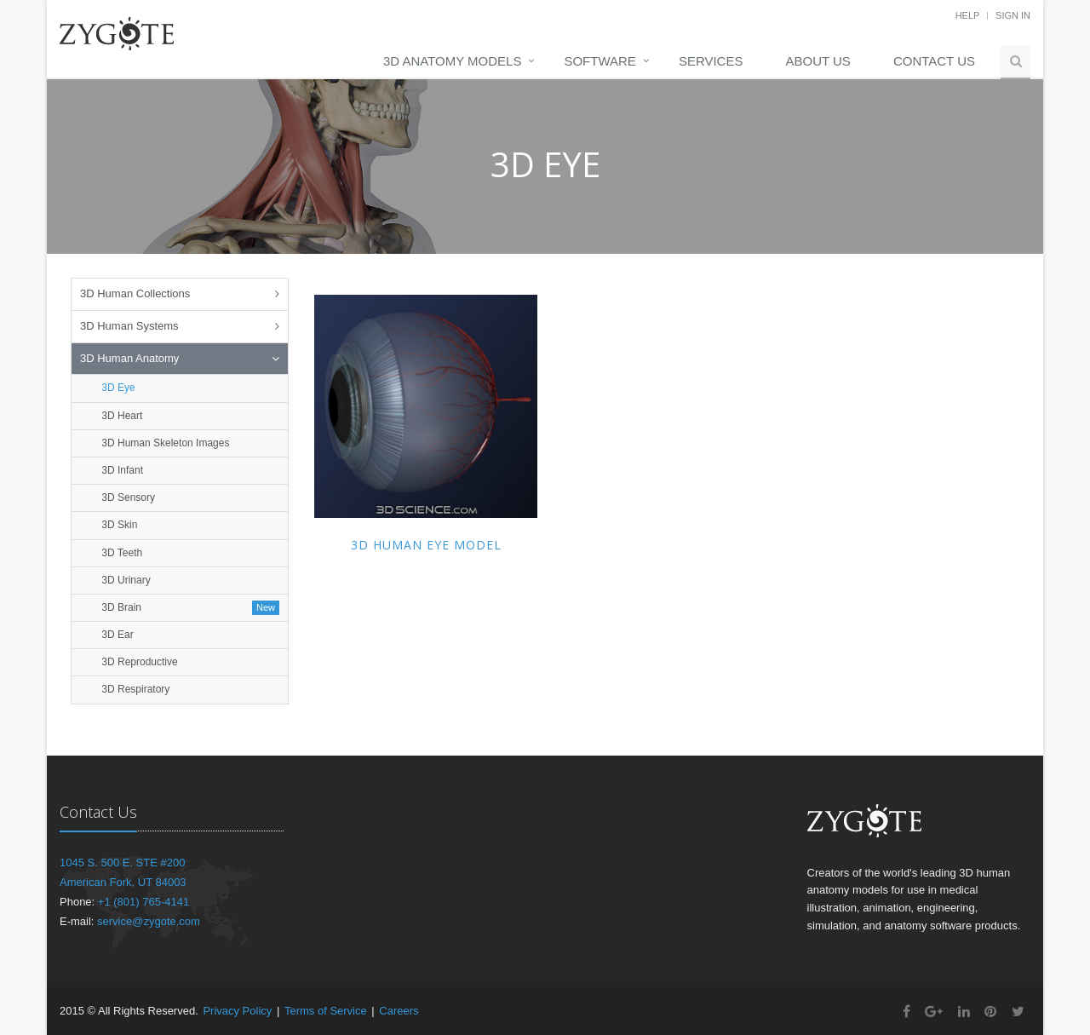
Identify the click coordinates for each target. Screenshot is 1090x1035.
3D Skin (118, 525)
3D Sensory (127, 497)
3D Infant (121, 470)
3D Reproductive (138, 662)
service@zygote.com (148, 921)
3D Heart (120, 416)
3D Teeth (120, 553)
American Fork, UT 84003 (123, 882)
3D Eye (117, 388)
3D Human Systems (129, 325)
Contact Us (934, 61)
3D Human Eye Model (426, 545)
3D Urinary (125, 580)
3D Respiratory (134, 689)
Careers (398, 1010)
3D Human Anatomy (129, 358)
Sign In (1012, 15)
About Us (817, 61)
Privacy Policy (237, 1010)
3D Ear (116, 635)
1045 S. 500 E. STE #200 (122, 862)
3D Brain (120, 607)
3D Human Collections (135, 293)
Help (967, 15)
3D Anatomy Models (452, 61)
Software (599, 61)
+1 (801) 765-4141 (143, 901)
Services (711, 61)
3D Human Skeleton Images (164, 443)
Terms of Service (325, 1010)
